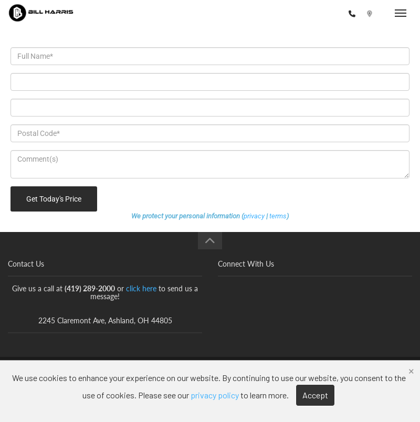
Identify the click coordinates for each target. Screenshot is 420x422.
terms (278, 216)
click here (141, 288)
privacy (254, 216)
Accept (315, 395)
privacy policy (215, 395)
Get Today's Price (53, 199)
